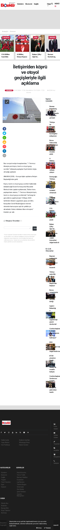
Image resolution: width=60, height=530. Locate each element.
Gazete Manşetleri (20, 495)
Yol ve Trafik (21, 475)
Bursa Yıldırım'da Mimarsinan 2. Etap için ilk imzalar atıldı (53, 147)
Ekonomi (28, 4)
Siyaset (3, 487)
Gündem (20, 4)
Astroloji (4, 513)
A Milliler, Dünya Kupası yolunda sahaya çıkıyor (52, 165)
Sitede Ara (4, 503)
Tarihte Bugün (21, 484)
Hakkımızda (5, 440)
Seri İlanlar (20, 489)
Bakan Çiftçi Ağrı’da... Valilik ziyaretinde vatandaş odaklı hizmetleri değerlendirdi (54, 233)
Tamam (47, 528)
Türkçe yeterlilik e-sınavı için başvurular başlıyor (53, 279)
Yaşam (3, 480)
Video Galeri (56, 435)
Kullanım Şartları (24, 440)
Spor (2, 484)
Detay (39, 528)
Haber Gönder (23, 445)
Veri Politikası (5, 445)
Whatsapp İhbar (24, 442)
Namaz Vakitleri (22, 477)
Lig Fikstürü (20, 482)
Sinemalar (20, 487)
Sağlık (36, 4)
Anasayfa (5, 31)
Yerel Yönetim (6, 482)
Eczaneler (20, 480)
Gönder (35, 228)
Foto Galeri (56, 426)
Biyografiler (5, 508)
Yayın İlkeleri (5, 442)
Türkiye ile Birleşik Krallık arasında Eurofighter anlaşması (53, 129)
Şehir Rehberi (21, 492)
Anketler (4, 506)
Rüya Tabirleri (5, 510)
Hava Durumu (21, 472)
